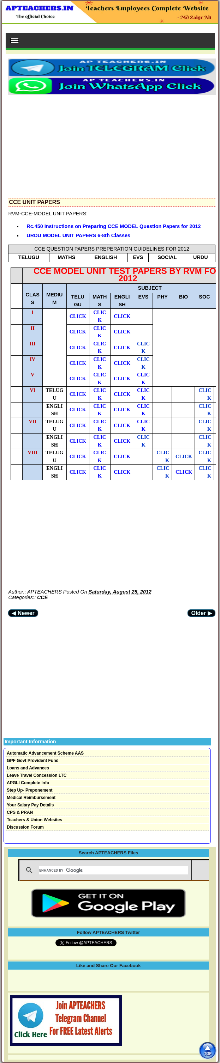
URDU (200, 257)
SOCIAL (167, 257)
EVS (138, 257)
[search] (113, 870)
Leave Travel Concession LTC (36, 775)
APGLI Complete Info (28, 782)
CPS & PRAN (20, 812)
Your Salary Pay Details (30, 805)
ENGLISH (105, 257)
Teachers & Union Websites (34, 819)
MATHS (66, 257)
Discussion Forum (25, 827)
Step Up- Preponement (29, 790)
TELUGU (28, 257)
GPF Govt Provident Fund (33, 760)
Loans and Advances (28, 768)
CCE (42, 597)
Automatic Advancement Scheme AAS (45, 753)
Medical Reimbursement (31, 797)
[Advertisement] (111, 144)
